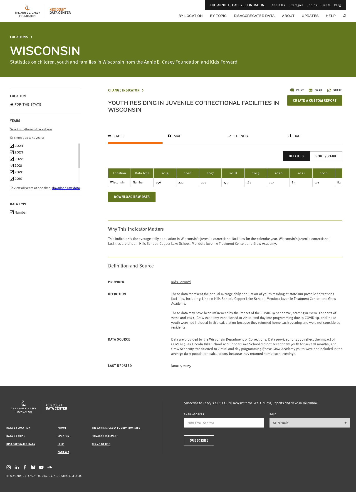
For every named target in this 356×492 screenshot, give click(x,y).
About (288, 16)
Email (315, 90)
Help (331, 16)
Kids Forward (181, 281)
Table (119, 136)
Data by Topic (15, 436)
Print (297, 90)
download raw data (66, 187)
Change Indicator (124, 90)
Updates (310, 16)
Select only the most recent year (31, 129)
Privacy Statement (105, 436)
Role (272, 414)
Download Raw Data (132, 196)
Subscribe (199, 440)
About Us (278, 4)
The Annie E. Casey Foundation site (116, 427)
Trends (241, 136)
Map (178, 136)
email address (194, 414)
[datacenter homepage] (60, 11)
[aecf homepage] (27, 11)
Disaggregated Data (254, 16)
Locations (19, 37)
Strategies (296, 4)
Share (334, 90)
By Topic (218, 16)
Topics (312, 4)
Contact (63, 452)
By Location (190, 16)
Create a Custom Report (314, 100)
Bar (297, 136)
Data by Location (18, 427)
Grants (325, 4)
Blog (337, 4)
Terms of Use (101, 444)
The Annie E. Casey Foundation (237, 5)
